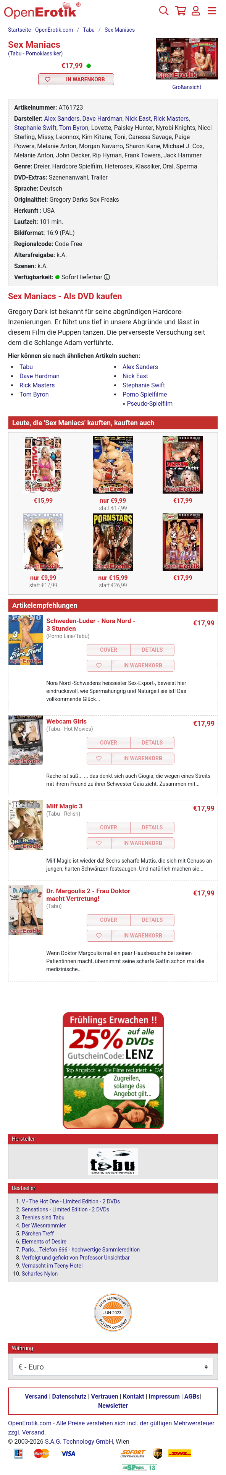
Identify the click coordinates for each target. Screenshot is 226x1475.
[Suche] (164, 14)
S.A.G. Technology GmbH (79, 1441)
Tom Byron (74, 127)
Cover (108, 650)
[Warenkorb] (180, 14)
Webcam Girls (66, 721)
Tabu (89, 30)
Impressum (164, 1396)
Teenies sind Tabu (43, 1217)
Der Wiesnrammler (44, 1225)
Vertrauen (104, 1396)
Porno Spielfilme (145, 394)
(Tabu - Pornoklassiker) (35, 53)
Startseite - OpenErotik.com (40, 30)
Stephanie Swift (35, 127)
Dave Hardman (102, 118)
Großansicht (186, 87)
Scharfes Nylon (40, 1274)
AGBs (192, 1396)
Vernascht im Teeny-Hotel (52, 1266)
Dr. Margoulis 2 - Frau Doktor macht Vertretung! (88, 894)
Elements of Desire (44, 1242)
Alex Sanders (61, 118)
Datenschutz (69, 1396)
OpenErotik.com (30, 1423)
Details (152, 650)
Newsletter (113, 1405)
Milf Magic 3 (64, 806)
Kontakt (133, 1396)
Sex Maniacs (120, 30)
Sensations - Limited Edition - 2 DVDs (65, 1209)
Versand (36, 1396)
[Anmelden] (196, 14)
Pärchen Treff (38, 1234)
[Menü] (212, 14)
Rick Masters (171, 118)
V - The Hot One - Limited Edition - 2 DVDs (71, 1201)
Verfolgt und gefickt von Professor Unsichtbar (76, 1258)
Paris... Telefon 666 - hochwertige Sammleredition (81, 1250)
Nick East (138, 118)
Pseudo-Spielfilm (150, 403)
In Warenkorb (85, 79)
